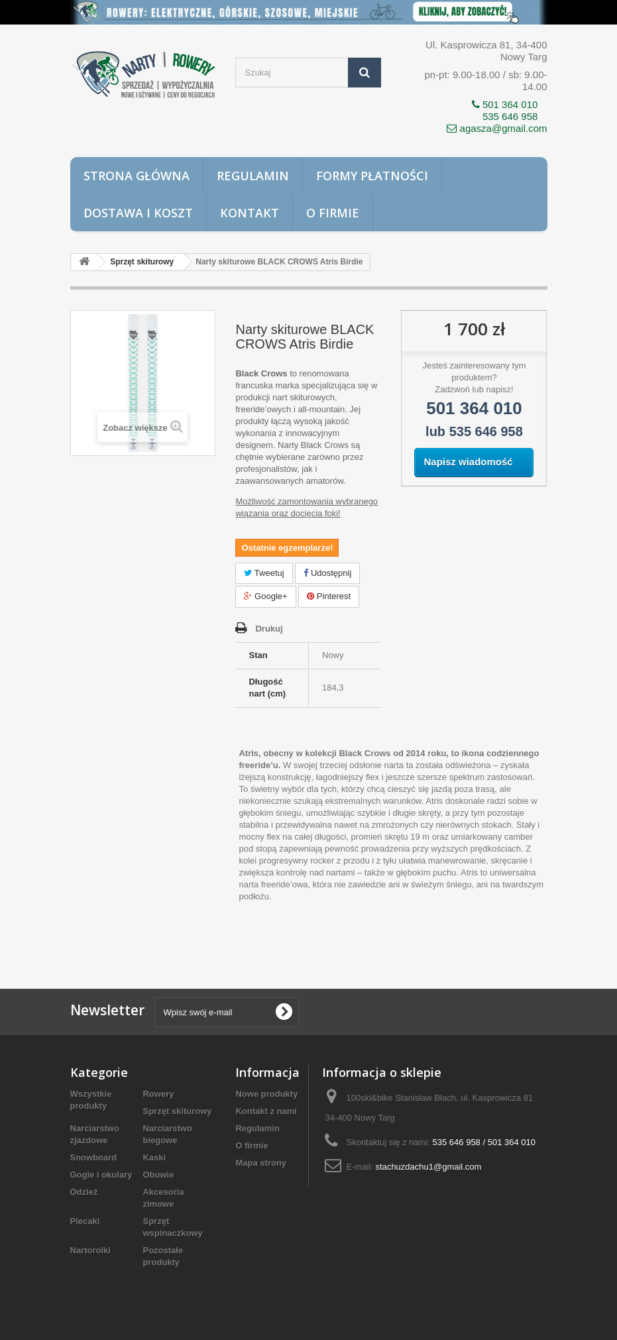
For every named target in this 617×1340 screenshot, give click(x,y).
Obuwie (158, 1175)
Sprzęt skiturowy (176, 1111)
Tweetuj (264, 573)
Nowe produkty (266, 1094)
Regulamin (253, 176)
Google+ (265, 596)
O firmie (332, 213)
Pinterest (329, 596)
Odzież (84, 1192)
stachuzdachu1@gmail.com (429, 1167)
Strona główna (137, 176)
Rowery (158, 1094)
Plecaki (85, 1221)
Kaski (154, 1157)
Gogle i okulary (101, 1175)
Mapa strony (260, 1163)
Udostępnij (327, 573)
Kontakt (249, 213)
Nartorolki (90, 1250)
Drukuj (268, 629)
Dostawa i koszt (138, 213)
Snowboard (93, 1157)
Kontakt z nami (265, 1111)
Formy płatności (372, 176)
